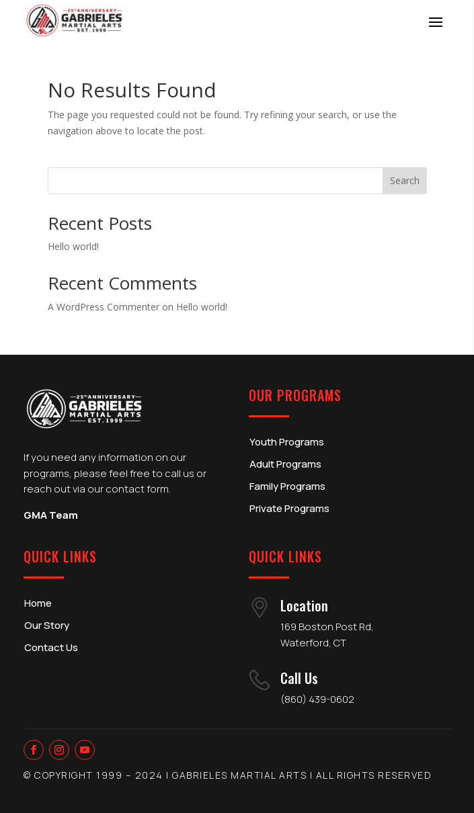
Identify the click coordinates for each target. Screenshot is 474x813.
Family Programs (287, 486)
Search (405, 180)
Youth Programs (286, 442)
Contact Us (51, 647)
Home (38, 603)
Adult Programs (285, 464)
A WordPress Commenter (103, 306)
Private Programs (289, 508)
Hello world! (73, 246)
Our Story (46, 625)
